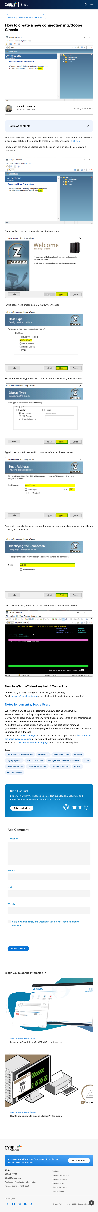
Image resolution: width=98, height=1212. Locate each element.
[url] (49, 910)
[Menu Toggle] (91, 4)
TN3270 (77, 766)
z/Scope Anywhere (60, 1187)
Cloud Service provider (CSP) (20, 754)
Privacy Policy (58, 1204)
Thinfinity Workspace (60, 1175)
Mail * (10, 887)
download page (27, 735)
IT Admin (78, 754)
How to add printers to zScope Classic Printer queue (36, 1116)
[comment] (49, 853)
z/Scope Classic (58, 1191)
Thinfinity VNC (58, 1183)
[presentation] (25, 936)
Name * (11, 870)
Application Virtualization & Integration (20, 1182)
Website (11, 904)
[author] (49, 876)
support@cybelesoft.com (24, 696)
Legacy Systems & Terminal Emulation (25, 17)
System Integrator (15, 766)
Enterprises (43, 754)
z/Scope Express (14, 772)
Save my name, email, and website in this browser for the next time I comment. (46, 923)
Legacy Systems (14, 760)
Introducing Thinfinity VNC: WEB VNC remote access (36, 1042)
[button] (88, 126)
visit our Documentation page (33, 742)
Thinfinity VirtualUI (59, 1179)
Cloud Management (13, 1178)
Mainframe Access (35, 760)
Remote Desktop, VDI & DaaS (17, 1186)
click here (75, 141)
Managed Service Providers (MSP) (63, 760)
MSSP (86, 760)
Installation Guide (61, 754)
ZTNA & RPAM (11, 1174)
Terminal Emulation (60, 766)
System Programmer (37, 766)
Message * (13, 838)
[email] (49, 893)
